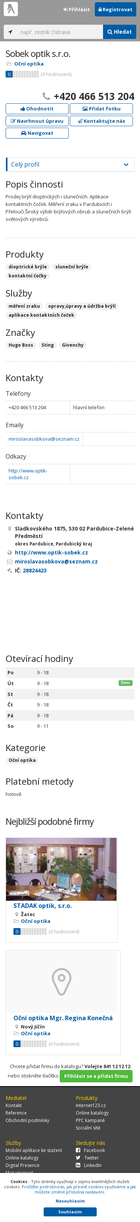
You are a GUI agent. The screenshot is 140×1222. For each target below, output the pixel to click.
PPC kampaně (90, 1120)
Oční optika (29, 63)
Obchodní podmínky (27, 1120)
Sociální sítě (88, 1128)
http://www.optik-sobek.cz (28, 474)
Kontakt (14, 1105)
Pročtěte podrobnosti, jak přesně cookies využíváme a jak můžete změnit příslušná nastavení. (79, 1189)
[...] (59, 32)
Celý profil (25, 164)
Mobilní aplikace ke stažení (34, 1150)
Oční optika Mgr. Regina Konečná (63, 1018)
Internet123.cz (91, 1105)
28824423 (35, 570)
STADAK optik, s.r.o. (42, 906)
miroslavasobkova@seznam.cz (44, 438)
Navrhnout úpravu (37, 121)
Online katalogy (92, 1113)
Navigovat (37, 133)
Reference (16, 1113)
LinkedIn (89, 1165)
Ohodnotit (37, 108)
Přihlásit (76, 9)
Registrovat (116, 9)
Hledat (120, 31)
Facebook (90, 1150)
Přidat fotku (102, 108)
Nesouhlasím (70, 1201)
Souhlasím (70, 1212)
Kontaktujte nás (101, 121)
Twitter (87, 1158)
